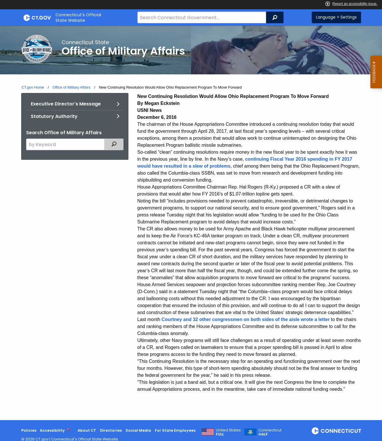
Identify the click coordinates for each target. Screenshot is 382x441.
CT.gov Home (32, 87)
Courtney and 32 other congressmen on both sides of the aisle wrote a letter (246, 319)
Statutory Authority (54, 116)
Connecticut (270, 432)
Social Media (138, 430)
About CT (87, 430)
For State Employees (175, 430)
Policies (28, 430)
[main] (191, 223)
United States (228, 432)
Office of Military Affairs (71, 87)
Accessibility (52, 430)
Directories (111, 430)
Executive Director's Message (66, 104)
